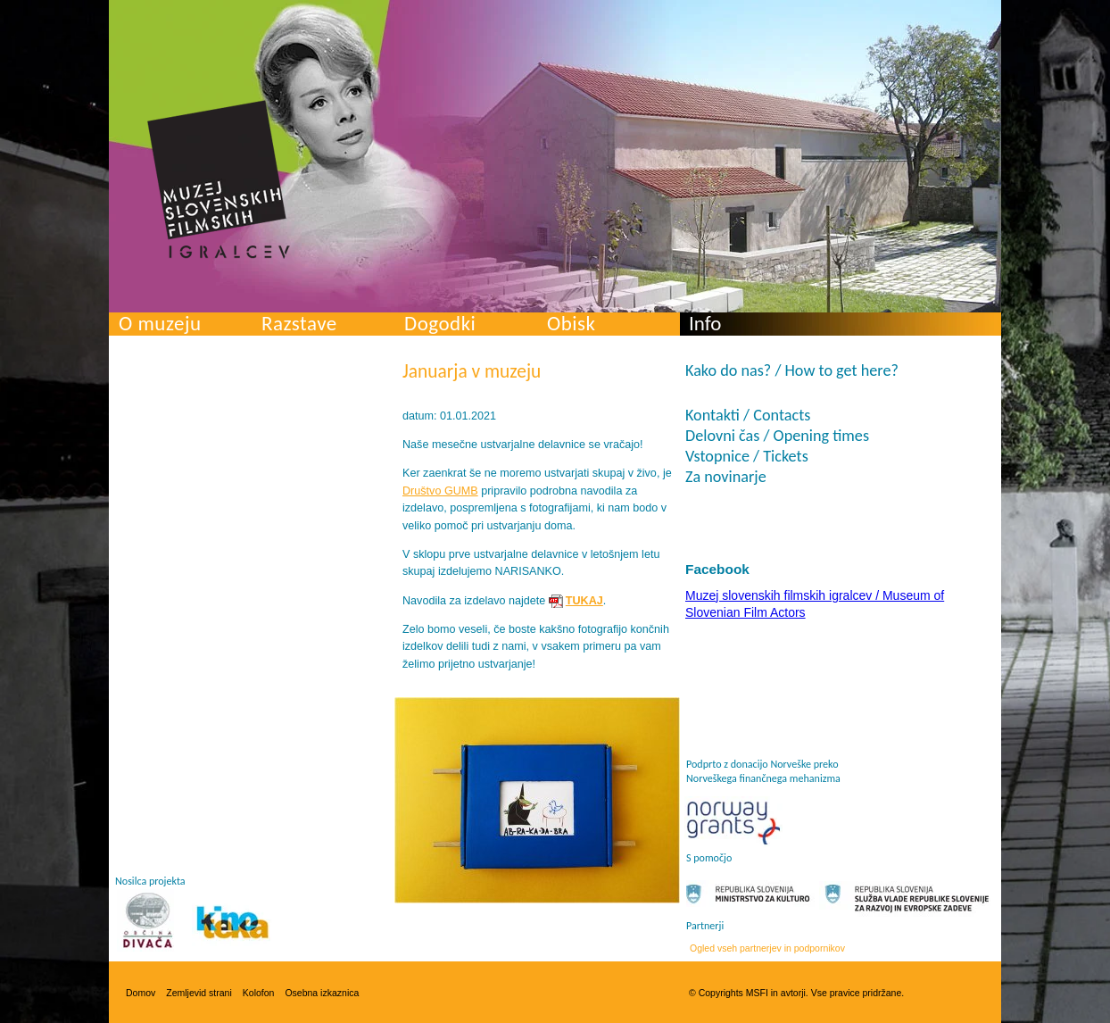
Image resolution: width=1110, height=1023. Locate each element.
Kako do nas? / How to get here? (792, 370)
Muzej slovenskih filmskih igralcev (218, 179)
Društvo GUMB (440, 491)
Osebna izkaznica (322, 992)
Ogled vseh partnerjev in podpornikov (767, 948)
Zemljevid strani (199, 992)
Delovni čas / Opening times (777, 435)
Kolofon (259, 992)
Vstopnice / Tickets (746, 456)
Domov (140, 992)
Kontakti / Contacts (747, 415)
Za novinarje (725, 477)
